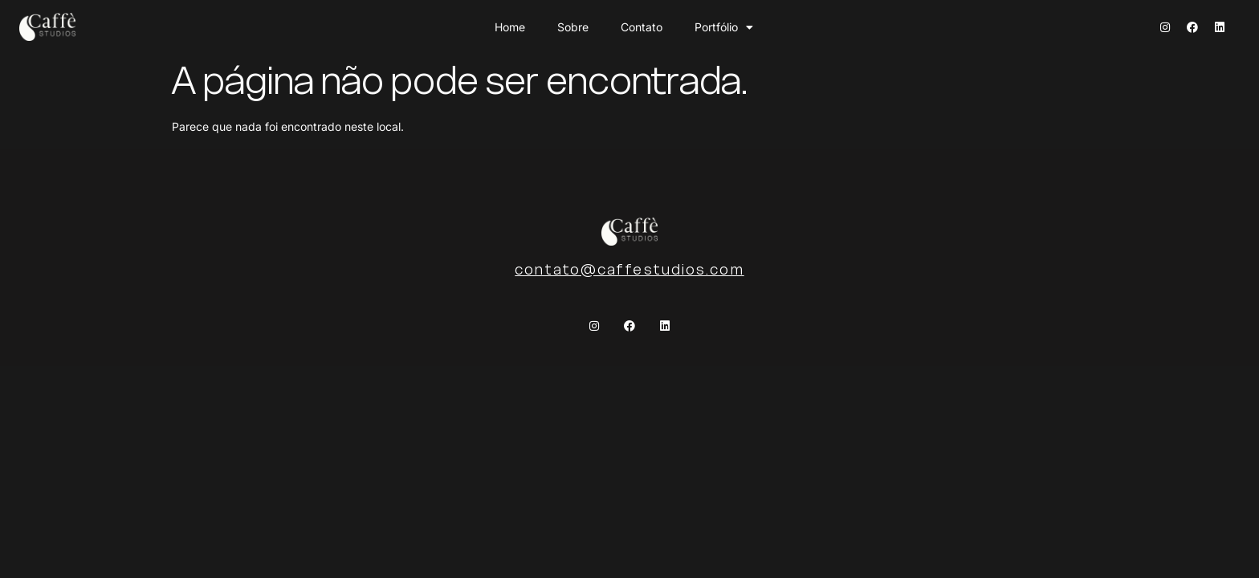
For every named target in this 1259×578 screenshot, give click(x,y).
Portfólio (724, 27)
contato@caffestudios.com (629, 269)
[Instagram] (1165, 27)
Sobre (573, 27)
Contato (641, 27)
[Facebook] (1192, 27)
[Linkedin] (1220, 27)
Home (510, 27)
